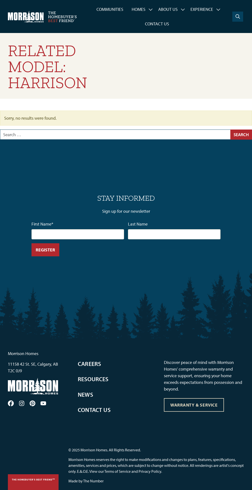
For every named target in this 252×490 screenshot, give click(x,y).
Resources (93, 379)
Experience (201, 9)
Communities (109, 9)
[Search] (237, 17)
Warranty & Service (194, 405)
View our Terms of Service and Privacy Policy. (125, 471)
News (85, 394)
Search (241, 134)
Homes (138, 9)
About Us (168, 9)
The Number (93, 480)
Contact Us (157, 24)
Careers (89, 363)
